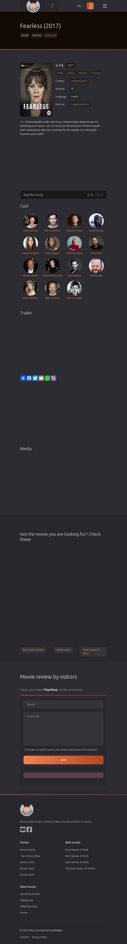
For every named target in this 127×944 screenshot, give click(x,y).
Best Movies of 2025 (77, 856)
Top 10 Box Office (30, 856)
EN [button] (80, 6)
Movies (36, 35)
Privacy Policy (39, 937)
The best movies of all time (80, 868)
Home (24, 35)
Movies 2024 (27, 874)
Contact (24, 937)
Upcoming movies (30, 893)
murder (75, 129)
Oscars (24, 912)
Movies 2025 (27, 868)
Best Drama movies (33, 649)
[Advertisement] (63, 161)
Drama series (63, 649)
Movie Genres (27, 849)
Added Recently (28, 906)
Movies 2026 (27, 862)
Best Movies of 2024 (77, 862)
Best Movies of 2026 (77, 849)
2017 (71, 65)
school (88, 129)
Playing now (26, 900)
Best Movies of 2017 (91, 651)
